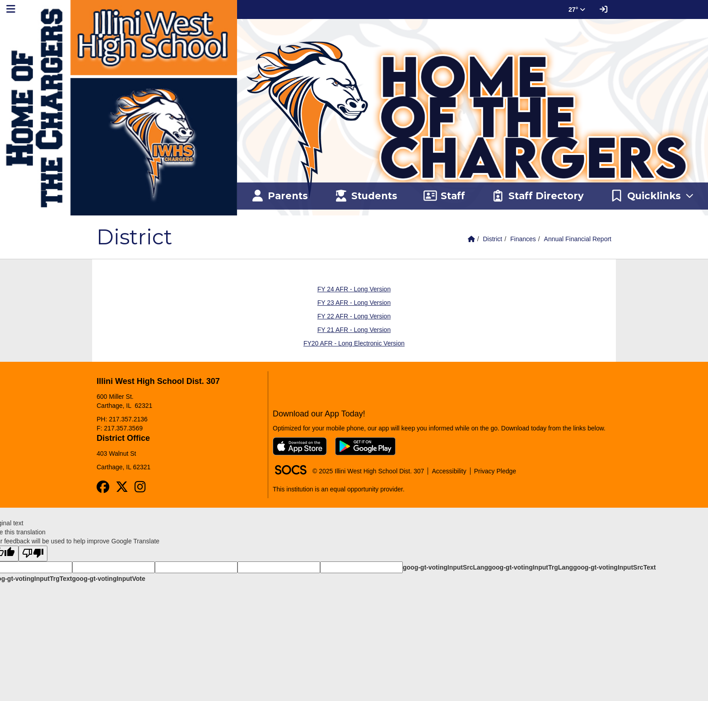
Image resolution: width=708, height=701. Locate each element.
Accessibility (449, 471)
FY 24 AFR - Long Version (354, 289)
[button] (652, 196)
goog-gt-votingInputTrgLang (530, 567)
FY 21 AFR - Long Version (354, 329)
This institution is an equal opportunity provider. (339, 489)
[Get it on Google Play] (365, 446)
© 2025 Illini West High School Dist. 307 (368, 471)
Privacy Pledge (495, 471)
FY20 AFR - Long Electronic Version (354, 343)
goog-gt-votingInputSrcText (614, 567)
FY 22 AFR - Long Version (354, 316)
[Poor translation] (33, 553)
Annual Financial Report (577, 239)
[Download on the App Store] (300, 446)
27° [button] (576, 9)
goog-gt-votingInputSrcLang (445, 567)
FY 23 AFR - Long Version (354, 302)
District (492, 239)
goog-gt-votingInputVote (108, 578)
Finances (523, 239)
